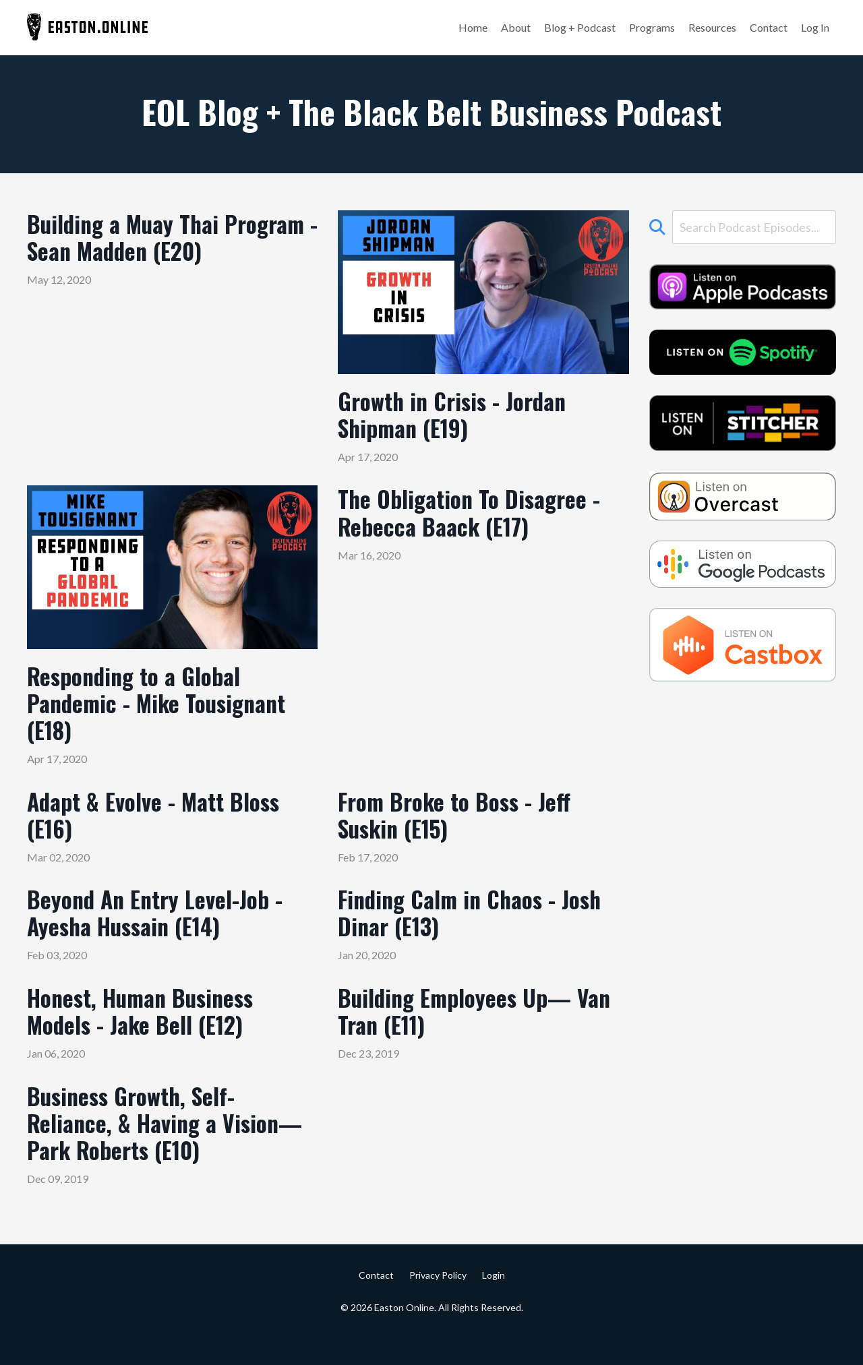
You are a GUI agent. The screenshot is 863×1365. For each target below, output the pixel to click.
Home (472, 27)
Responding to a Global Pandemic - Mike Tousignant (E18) (165, 710)
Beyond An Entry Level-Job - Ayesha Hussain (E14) (162, 930)
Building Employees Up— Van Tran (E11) (463, 1032)
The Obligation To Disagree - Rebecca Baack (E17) (477, 519)
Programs (652, 27)
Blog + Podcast (580, 27)
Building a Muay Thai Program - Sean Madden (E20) (144, 254)
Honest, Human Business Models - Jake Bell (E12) (147, 1032)
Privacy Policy (438, 1305)
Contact (768, 27)
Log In (815, 27)
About (516, 27)
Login (493, 1305)
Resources (712, 27)
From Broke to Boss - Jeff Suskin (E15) (460, 828)
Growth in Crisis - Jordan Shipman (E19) (459, 417)
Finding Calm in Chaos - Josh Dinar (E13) (479, 930)
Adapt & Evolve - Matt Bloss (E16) (161, 828)
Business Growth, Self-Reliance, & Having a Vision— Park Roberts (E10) (160, 1149)
